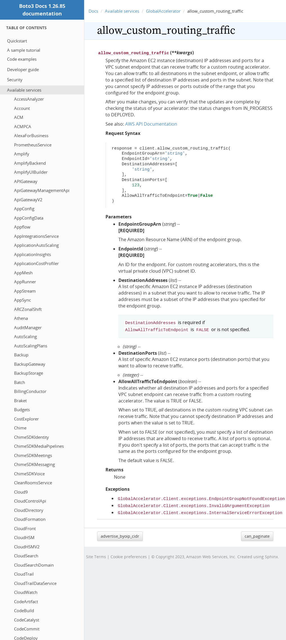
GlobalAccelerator (163, 11)
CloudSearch (26, 555)
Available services (24, 90)
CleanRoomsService (33, 482)
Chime (20, 428)
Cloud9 (21, 492)
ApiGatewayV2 (28, 199)
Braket (20, 400)
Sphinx (271, 553)
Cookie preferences (129, 553)
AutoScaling (25, 336)
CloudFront (25, 528)
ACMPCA (22, 126)
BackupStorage (28, 373)
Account (22, 108)
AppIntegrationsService (36, 236)
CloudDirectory (28, 510)
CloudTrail (24, 574)
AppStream (25, 291)
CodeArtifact (26, 601)
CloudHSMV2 (27, 546)
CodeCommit (26, 629)
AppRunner (25, 281)
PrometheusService (32, 145)
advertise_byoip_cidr (120, 532)
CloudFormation (30, 519)
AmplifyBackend (30, 163)
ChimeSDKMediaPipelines (39, 446)
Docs (93, 11)
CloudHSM (24, 537)
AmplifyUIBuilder (31, 172)
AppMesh (23, 272)
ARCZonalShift (28, 309)
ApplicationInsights (32, 254)
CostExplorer (26, 419)
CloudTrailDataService (35, 583)
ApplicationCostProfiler (36, 263)
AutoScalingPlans (30, 346)
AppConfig (24, 208)
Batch (19, 382)
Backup (21, 355)
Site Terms (96, 553)
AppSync (22, 300)
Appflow (22, 227)
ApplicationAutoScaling (36, 245)
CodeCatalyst (26, 620)
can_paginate (257, 532)
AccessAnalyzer (29, 99)
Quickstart (17, 41)
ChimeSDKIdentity (31, 437)
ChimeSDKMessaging (34, 464)
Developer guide (23, 69)
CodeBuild (24, 610)
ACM (18, 117)
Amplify (21, 154)
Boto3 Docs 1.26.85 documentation (42, 10)
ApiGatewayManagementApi (41, 190)
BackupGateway (29, 364)
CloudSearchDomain (34, 565)
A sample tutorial (23, 50)
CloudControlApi (30, 501)
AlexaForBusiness (31, 135)
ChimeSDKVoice (29, 473)
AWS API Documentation (151, 123)
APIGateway (25, 181)
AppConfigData (28, 218)
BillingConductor (30, 391)
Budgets (22, 409)
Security (14, 79)
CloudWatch (25, 592)
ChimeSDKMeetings (33, 455)
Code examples (22, 59)
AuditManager (28, 327)
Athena (21, 318)
